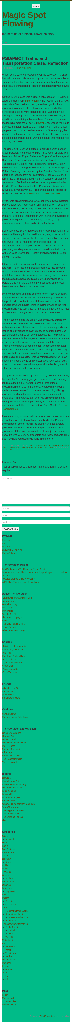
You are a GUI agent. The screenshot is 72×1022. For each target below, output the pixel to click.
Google (8, 969)
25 (6, 976)
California (6, 859)
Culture (5, 855)
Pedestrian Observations (14, 742)
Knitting (5, 894)
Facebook (7, 540)
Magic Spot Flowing (24, 19)
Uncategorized (9, 959)
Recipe (8, 956)
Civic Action (35, 448)
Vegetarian (10, 953)
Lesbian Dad (8, 794)
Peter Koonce (8, 746)
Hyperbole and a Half (12, 787)
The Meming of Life (11, 813)
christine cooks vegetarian (14, 646)
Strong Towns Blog (11, 755)
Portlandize (7, 611)
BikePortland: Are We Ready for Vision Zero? (23, 569)
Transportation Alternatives (53, 445)
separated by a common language (18, 804)
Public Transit (9, 448)
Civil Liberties (11, 901)
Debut (53, 1016)
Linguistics (10, 891)
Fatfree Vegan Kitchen (13, 649)
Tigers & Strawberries (12, 662)
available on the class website (43, 193)
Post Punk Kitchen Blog (13, 656)
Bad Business (8, 849)
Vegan (8, 950)
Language (7, 888)
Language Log (9, 791)
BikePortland (32, 100)
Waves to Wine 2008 (18, 917)
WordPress (45, 1016)
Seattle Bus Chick (10, 614)
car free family (9, 601)
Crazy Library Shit (10, 781)
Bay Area (9, 862)
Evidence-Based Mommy (14, 784)
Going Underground (11, 733)
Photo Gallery (8, 553)
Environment (8, 852)
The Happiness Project (13, 810)
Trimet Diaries (9, 627)
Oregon (5, 875)
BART (11, 933)
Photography (8, 881)
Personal (23, 448)
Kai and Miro (8, 691)
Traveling (6, 872)
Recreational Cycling (15, 914)
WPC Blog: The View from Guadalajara (20, 582)
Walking (9, 937)
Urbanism (6, 885)
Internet (5, 966)
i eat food (6, 653)
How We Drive (9, 736)
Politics (5, 898)
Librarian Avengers (11, 797)
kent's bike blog (9, 604)
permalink (7, 450)
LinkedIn (6, 546)
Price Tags (7, 752)
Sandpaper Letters (11, 698)
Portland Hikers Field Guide (15, 717)
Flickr (4, 543)
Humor (5, 842)
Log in (5, 995)
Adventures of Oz (10, 688)
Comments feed (9, 1001)
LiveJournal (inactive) (12, 550)
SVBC (5, 620)
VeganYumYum (9, 672)
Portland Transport (11, 749)
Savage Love (8, 800)
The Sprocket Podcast (12, 817)
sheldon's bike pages (12, 617)
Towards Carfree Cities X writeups (18, 579)
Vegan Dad (7, 666)
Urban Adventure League (14, 630)
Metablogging (8, 940)
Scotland (9, 839)
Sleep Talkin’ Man (10, 807)
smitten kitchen (9, 659)
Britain (5, 836)
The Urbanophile (10, 762)
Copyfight (6, 778)
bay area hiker (9, 713)
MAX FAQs (7, 607)
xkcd (4, 820)
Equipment (10, 920)
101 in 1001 (7, 972)
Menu (36, 6)
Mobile (5, 865)
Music (5, 868)
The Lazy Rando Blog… (13, 624)
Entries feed (8, 998)
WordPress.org (9, 1004)
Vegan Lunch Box (10, 669)
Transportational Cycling (16, 911)
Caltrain (12, 930)
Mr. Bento (10, 946)
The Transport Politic (12, 759)
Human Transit (9, 739)
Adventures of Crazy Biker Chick (17, 598)
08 (6, 979)
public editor (8, 694)
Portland (48, 448)
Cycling (33, 445)
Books (5, 846)
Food (4, 943)
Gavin (41, 123)
